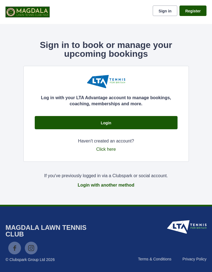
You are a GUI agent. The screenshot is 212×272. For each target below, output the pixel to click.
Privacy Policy (194, 259)
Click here (106, 149)
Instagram (31, 248)
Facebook (14, 248)
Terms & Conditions (154, 259)
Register (193, 11)
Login (106, 123)
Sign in (165, 11)
